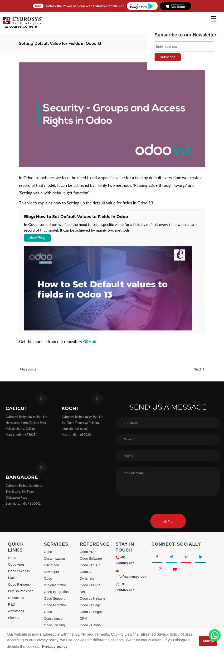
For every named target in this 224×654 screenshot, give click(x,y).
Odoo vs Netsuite (92, 598)
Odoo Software (91, 558)
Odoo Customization (54, 555)
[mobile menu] (213, 18)
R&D (11, 604)
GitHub (89, 341)
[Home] (22, 24)
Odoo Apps (16, 564)
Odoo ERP (88, 552)
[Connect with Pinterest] (186, 556)
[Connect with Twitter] (171, 556)
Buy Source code (21, 591)
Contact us (16, 598)
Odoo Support (54, 598)
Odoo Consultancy (53, 615)
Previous (27, 369)
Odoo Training (54, 625)
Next (199, 369)
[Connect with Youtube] (174, 569)
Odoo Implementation (55, 582)
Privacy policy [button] (55, 646)
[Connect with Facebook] (157, 556)
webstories (16, 611)
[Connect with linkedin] (200, 556)
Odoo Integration (56, 592)
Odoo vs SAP (90, 565)
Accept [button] (208, 641)
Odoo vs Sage (90, 605)
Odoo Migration (55, 605)
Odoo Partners (19, 584)
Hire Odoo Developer (51, 568)
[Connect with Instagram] (160, 569)
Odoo (12, 558)
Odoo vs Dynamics (87, 575)
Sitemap (14, 618)
